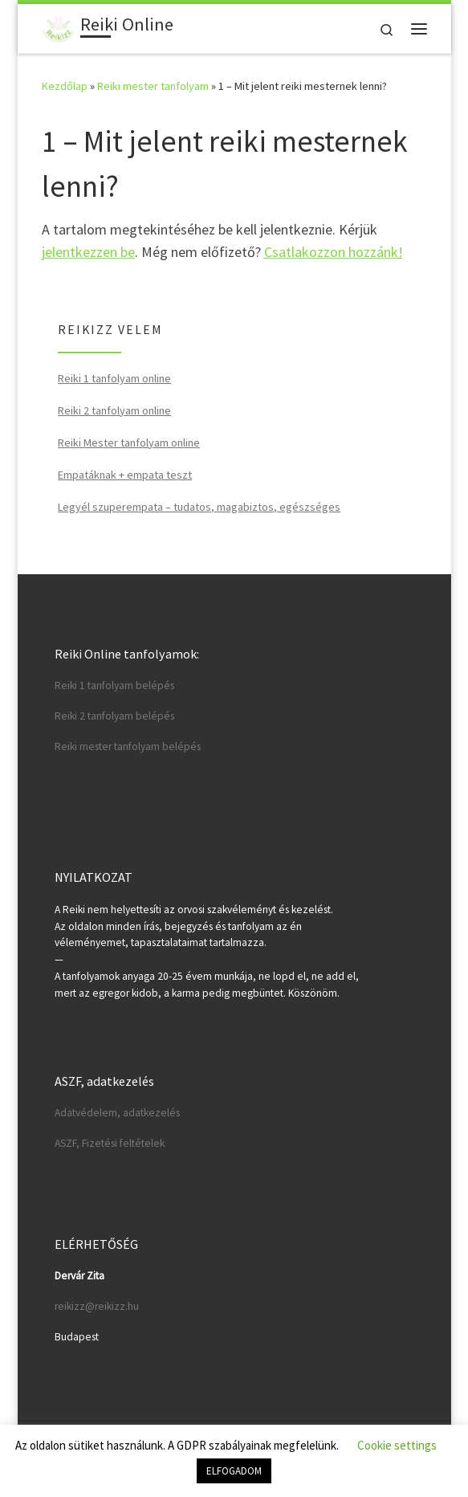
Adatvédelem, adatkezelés (117, 1113)
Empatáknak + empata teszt (125, 474)
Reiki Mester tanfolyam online (129, 442)
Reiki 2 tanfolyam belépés (114, 716)
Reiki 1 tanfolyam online (114, 378)
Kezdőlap (64, 86)
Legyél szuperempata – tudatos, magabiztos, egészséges (199, 507)
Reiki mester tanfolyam (153, 86)
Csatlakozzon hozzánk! (333, 252)
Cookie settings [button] (397, 1445)
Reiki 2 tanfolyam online (114, 410)
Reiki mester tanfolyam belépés (128, 746)
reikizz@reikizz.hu (97, 1306)
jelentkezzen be (88, 252)
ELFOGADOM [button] (234, 1471)
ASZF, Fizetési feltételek (110, 1143)
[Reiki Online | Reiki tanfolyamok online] (58, 26)
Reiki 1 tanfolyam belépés (114, 685)
